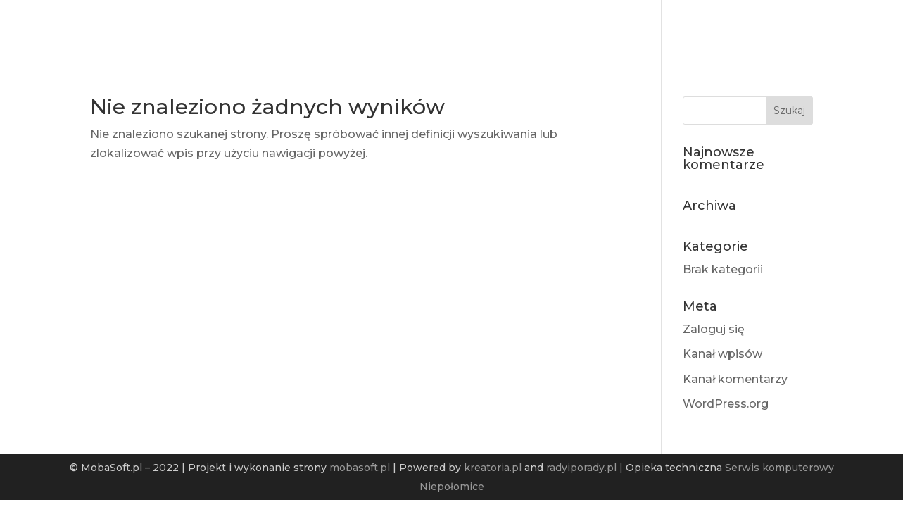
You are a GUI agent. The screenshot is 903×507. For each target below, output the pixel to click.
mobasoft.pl (359, 467)
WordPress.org (726, 404)
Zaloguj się (714, 329)
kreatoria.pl (493, 467)
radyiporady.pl (581, 467)
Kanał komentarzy (735, 379)
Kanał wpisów (722, 354)
